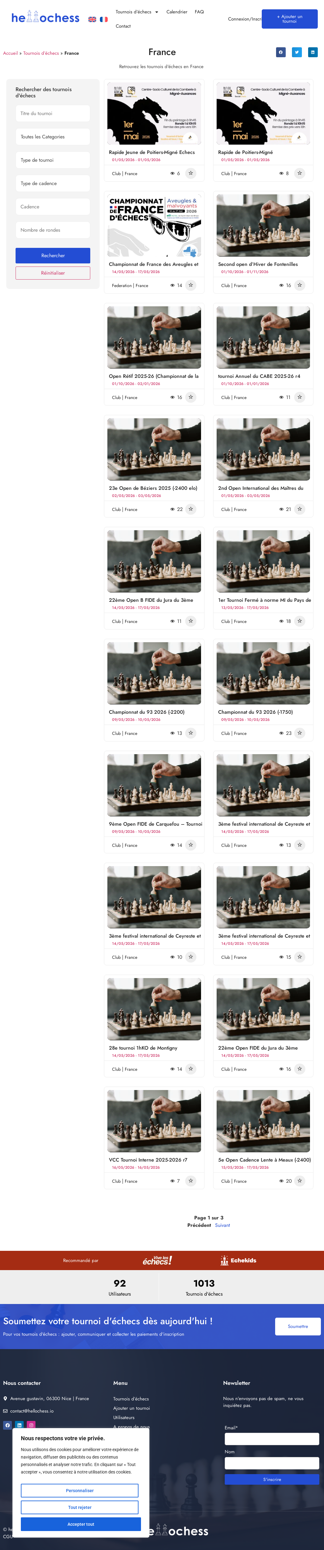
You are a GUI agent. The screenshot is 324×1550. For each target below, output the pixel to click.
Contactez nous (128, 1454)
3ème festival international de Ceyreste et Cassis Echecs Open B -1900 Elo (155, 938)
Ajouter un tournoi (131, 1408)
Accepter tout (81, 1524)
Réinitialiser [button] (53, 272)
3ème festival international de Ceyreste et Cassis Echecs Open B (264, 938)
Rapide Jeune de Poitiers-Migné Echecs (152, 152)
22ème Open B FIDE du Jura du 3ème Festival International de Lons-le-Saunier (152, 603)
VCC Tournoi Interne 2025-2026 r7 (148, 1159)
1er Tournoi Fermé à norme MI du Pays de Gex (264, 603)
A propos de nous (131, 1426)
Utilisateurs (123, 1417)
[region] (80, 1483)
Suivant (222, 1225)
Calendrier (177, 11)
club (117, 173)
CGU (8, 1536)
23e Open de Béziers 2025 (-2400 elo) (153, 488)
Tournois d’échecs (137, 12)
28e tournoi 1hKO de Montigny (143, 1047)
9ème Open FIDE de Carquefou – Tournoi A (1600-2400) (155, 826)
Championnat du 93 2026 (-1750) (255, 712)
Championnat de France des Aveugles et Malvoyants (153, 267)
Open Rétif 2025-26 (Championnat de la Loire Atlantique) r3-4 (154, 379)
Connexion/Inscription (250, 19)
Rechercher (53, 255)
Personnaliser (80, 1490)
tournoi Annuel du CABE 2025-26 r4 (259, 376)
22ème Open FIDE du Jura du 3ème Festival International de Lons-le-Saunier (261, 1050)
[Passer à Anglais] (92, 19)
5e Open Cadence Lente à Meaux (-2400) (264, 1159)
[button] (281, 52)
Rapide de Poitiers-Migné (245, 152)
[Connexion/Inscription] (220, 19)
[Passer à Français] (104, 19)
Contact (123, 26)
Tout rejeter (80, 1507)
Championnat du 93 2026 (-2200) (147, 712)
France (131, 173)
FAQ (199, 11)
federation (122, 285)
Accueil (10, 53)
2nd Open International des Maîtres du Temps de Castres (260, 491)
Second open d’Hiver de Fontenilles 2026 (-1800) (258, 267)
